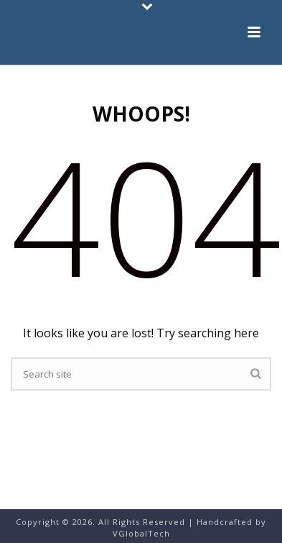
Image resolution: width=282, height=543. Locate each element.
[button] (254, 33)
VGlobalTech (141, 533)
